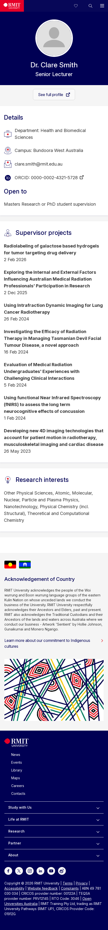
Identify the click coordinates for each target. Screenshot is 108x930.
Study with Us (20, 807)
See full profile (51, 94)
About (13, 855)
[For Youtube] (51, 870)
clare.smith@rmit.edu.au (38, 164)
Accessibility (14, 888)
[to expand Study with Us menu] (98, 807)
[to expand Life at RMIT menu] (98, 819)
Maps (15, 778)
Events (16, 762)
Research (16, 831)
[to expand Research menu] (98, 831)
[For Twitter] (19, 870)
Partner (14, 843)
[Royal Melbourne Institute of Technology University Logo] (12, 6)
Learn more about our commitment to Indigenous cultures (54, 643)
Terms (68, 883)
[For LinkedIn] (40, 870)
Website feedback (43, 888)
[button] (90, 6)
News (15, 755)
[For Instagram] (30, 870)
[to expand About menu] (98, 855)
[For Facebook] (8, 870)
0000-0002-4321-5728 (54, 177)
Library (16, 770)
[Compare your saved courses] (79, 6)
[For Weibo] (62, 870)
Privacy (82, 883)
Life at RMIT (18, 819)
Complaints (70, 888)
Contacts (18, 793)
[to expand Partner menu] (98, 843)
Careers (17, 786)
